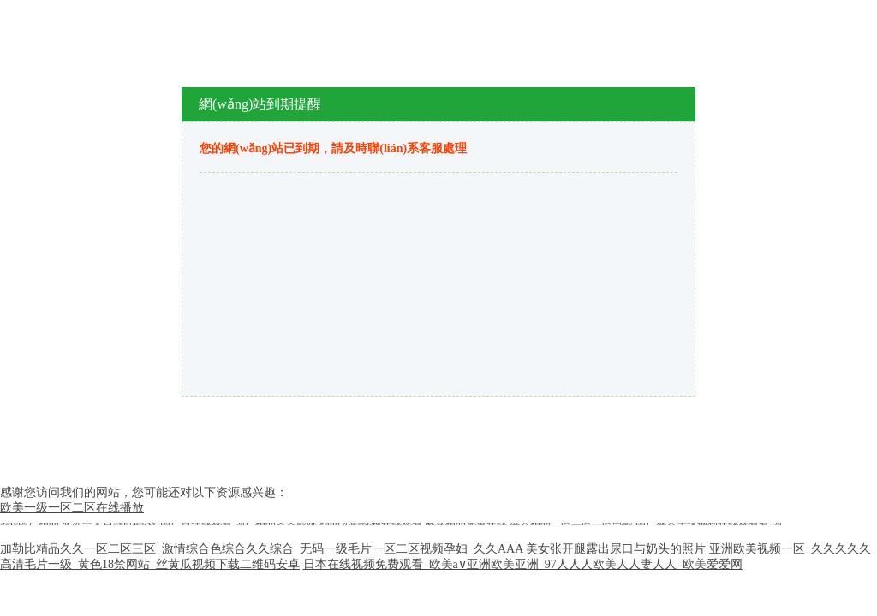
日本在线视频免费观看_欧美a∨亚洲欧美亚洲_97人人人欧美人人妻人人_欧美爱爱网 (523, 564)
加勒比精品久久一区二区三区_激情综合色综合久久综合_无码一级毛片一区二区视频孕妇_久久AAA (261, 548)
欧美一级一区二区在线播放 (72, 507)
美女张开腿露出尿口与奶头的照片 (616, 548)
